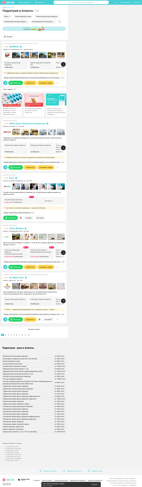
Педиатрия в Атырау (12, 452)
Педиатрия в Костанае (13, 456)
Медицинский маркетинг (78, 480)
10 (28, 335)
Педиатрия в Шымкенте (13, 448)
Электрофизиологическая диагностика (44, 22)
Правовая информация (95, 480)
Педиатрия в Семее (12, 460)
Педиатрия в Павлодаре (13, 458)
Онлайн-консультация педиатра (46, 16)
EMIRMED (14, 46)
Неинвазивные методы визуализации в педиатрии (16, 22)
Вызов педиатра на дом (23, 16)
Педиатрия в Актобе (12, 450)
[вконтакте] (9, 484)
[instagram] (4, 484)
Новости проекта (47, 480)
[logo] (8, 2)
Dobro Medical (16, 228)
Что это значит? (48, 485)
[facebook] (7, 484)
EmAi (11, 178)
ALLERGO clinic (16, 277)
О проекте (36, 480)
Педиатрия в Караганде (13, 454)
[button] (25, 2)
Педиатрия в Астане (12, 446)
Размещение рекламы (61, 480)
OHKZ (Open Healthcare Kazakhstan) (27, 123)
